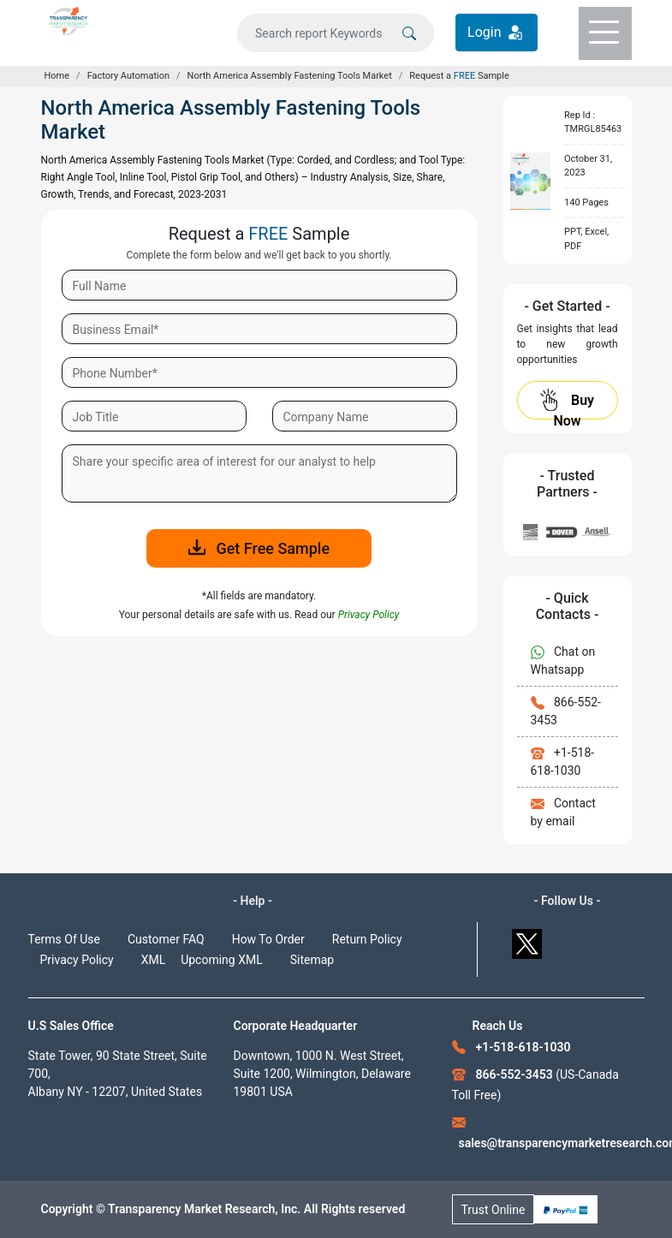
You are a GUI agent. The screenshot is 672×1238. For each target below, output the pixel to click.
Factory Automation (128, 75)
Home (57, 75)
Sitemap (312, 960)
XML (153, 960)
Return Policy (367, 939)
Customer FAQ (166, 939)
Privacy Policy (77, 960)
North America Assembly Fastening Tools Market (289, 75)
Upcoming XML (222, 960)
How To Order (268, 939)
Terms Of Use (64, 939)
